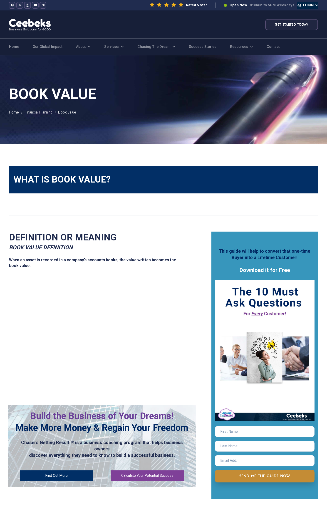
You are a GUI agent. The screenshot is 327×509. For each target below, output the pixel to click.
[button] (307, 5)
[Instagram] (27, 5)
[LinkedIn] (43, 5)
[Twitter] (20, 5)
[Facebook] (12, 5)
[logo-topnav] (30, 24)
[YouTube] (35, 5)
